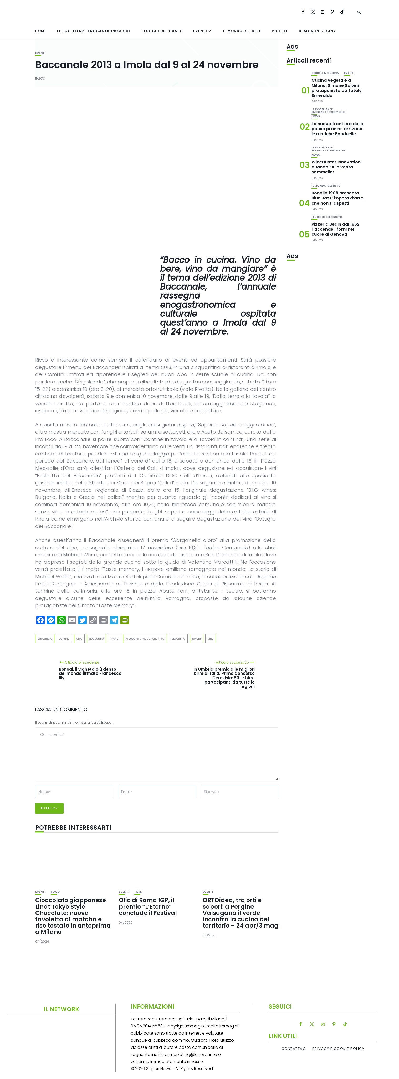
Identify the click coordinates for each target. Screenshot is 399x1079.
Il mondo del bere (242, 31)
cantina (64, 638)
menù (114, 638)
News (315, 116)
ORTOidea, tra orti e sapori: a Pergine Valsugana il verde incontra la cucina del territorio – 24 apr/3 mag (240, 913)
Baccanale (45, 638)
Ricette (280, 31)
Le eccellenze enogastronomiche (94, 31)
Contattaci (294, 1049)
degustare (96, 638)
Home (41, 31)
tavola (196, 638)
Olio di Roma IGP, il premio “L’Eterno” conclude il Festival (148, 906)
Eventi (200, 31)
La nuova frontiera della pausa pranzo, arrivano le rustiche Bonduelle (337, 129)
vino (210, 638)
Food (55, 891)
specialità (178, 638)
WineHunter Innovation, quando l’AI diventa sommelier (336, 167)
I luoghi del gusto (162, 31)
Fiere (138, 891)
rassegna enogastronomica (145, 638)
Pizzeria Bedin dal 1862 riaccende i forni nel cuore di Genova (335, 229)
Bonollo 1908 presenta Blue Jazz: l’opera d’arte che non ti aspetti (337, 198)
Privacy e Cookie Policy (338, 1049)
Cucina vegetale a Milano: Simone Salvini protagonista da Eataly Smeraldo (336, 88)
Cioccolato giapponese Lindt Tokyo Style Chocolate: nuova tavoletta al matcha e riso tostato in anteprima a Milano (73, 916)
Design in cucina (317, 31)
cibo (79, 638)
